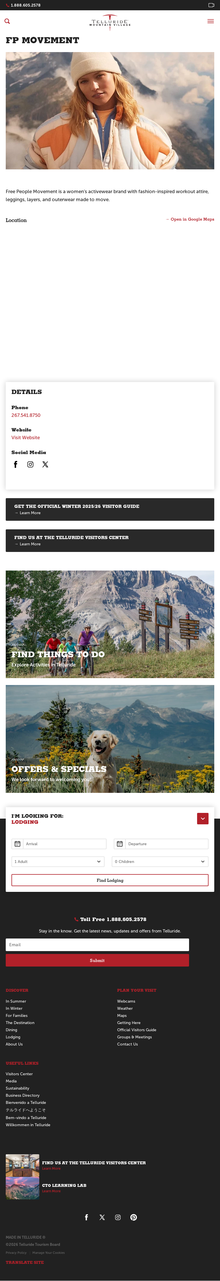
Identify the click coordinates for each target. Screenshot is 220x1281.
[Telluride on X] (45, 467)
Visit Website (25, 437)
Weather (125, 1009)
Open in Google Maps (192, 219)
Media (11, 1082)
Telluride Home (110, 23)
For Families (17, 1016)
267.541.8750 (26, 415)
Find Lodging (110, 880)
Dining (11, 1030)
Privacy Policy (16, 1253)
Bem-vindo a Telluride (26, 1118)
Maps (122, 1016)
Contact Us (127, 1044)
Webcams (126, 1001)
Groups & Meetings (134, 1037)
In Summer (16, 1001)
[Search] (7, 21)
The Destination (20, 1023)
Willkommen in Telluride (28, 1125)
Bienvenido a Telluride (26, 1103)
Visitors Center (19, 1074)
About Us (14, 1044)
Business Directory (23, 1096)
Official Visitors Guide (137, 1030)
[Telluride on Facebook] (15, 467)
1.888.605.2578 (26, 5)
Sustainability (17, 1089)
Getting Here (129, 1023)
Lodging (13, 1037)
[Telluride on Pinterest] (133, 1217)
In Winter (14, 1009)
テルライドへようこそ (26, 1110)
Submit (97, 960)
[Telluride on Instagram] (30, 467)
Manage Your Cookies (48, 1253)
